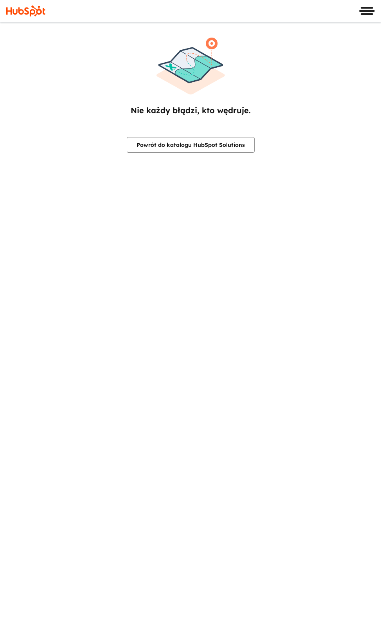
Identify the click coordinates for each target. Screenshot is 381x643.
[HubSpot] (25, 11)
